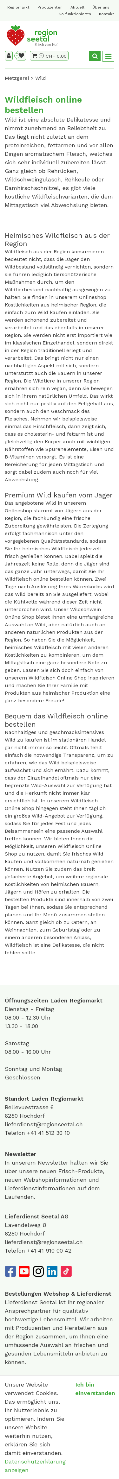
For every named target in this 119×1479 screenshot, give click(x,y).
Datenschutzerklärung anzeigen (35, 1465)
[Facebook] (10, 1271)
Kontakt (106, 14)
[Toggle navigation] (108, 56)
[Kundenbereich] (8, 55)
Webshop (56, 1293)
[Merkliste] (21, 55)
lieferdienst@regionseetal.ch (44, 1124)
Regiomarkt (18, 7)
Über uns (100, 7)
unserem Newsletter (41, 1162)
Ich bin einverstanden (95, 1388)
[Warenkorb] (37, 55)
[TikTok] (66, 1271)
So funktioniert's (75, 14)
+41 (32, 1132)
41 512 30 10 (54, 1132)
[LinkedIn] (52, 1271)
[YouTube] (24, 1271)
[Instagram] (38, 1271)
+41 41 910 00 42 (49, 1250)
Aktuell (77, 7)
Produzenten (50, 7)
